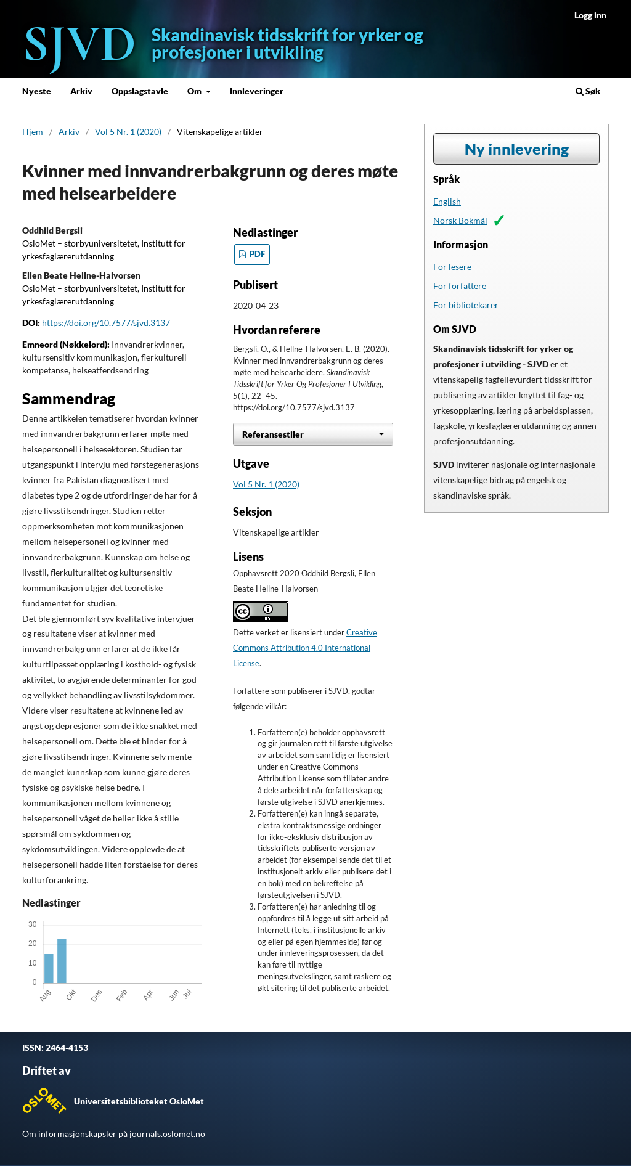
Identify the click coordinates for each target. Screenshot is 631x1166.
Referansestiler (273, 434)
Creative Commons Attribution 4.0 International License (305, 648)
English (447, 201)
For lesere (452, 266)
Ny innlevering (517, 149)
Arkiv (81, 91)
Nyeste (36, 91)
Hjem (32, 131)
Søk (588, 91)
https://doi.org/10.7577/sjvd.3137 (106, 322)
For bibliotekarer (466, 305)
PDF (256, 254)
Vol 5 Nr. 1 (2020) (128, 131)
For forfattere (459, 285)
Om (195, 91)
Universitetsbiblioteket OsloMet (139, 1101)
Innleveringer (256, 91)
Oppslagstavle (140, 91)
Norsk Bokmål (460, 220)
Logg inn (590, 15)
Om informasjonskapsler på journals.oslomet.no (113, 1133)
